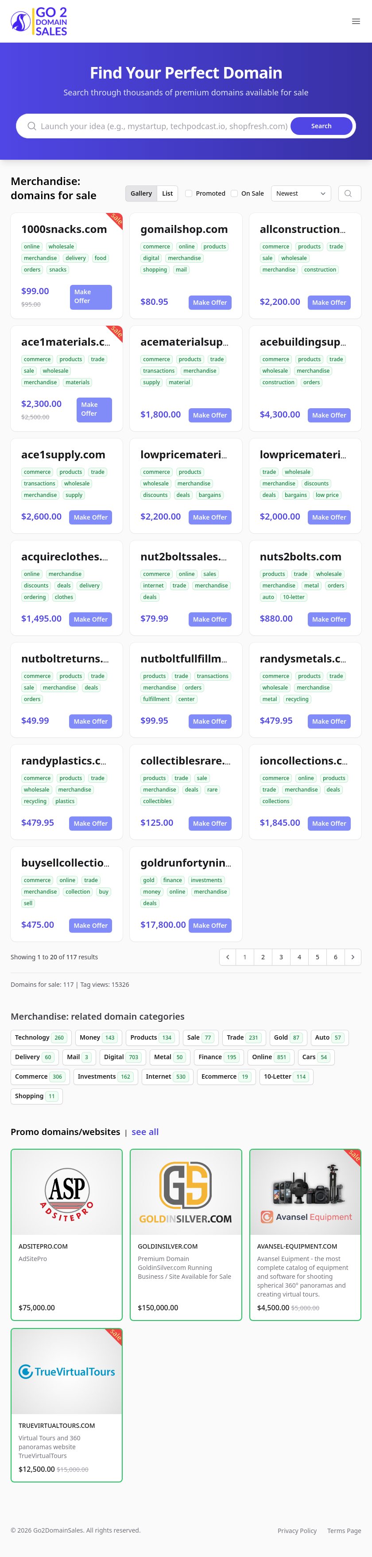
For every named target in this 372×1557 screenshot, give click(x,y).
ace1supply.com (63, 454)
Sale (200, 1038)
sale (268, 258)
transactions (158, 370)
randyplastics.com (69, 760)
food (100, 258)
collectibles (157, 801)
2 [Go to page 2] (263, 957)
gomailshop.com (184, 228)
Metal (170, 1057)
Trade (244, 1038)
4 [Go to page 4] (299, 957)
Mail (79, 1057)
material (179, 382)
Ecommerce (227, 1077)
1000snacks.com (64, 228)
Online (271, 1057)
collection (78, 891)
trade (336, 246)
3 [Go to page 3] (281, 957)
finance (172, 880)
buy (103, 891)
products (215, 246)
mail (181, 269)
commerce (156, 246)
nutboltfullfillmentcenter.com (219, 658)
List (167, 193)
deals (183, 495)
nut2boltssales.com (192, 556)
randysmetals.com (308, 658)
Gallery (141, 193)
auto (268, 597)
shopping (155, 269)
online (32, 246)
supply (151, 382)
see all (145, 1132)
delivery (75, 258)
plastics (64, 801)
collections (276, 801)
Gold (288, 1038)
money (151, 891)
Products (152, 1038)
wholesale (61, 246)
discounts (155, 495)
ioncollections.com (309, 760)
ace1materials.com (71, 341)
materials (77, 382)
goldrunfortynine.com (198, 862)
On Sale (252, 193)
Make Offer (82, 296)
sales (210, 574)
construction (320, 269)
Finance (219, 1057)
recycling (297, 699)
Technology (41, 1038)
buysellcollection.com (78, 862)
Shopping (36, 1096)
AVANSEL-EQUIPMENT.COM (297, 1246)
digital (151, 258)
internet (153, 585)
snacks (57, 269)
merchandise (40, 258)
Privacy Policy (297, 1530)
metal (311, 585)
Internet (167, 1077)
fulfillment (156, 699)
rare (212, 789)
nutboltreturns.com (73, 658)
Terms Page (344, 1530)
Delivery (34, 1057)
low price (327, 495)
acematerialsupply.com (202, 341)
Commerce (40, 1077)
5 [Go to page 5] (317, 957)
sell (28, 903)
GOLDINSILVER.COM (168, 1246)
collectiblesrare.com (193, 760)
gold (148, 880)
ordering (35, 597)
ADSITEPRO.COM (43, 1246)
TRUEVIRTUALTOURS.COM (57, 1425)
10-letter (294, 597)
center (186, 699)
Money (99, 1038)
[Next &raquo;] (353, 957)
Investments (106, 1077)
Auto (330, 1038)
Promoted (210, 193)
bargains (210, 495)
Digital (123, 1057)
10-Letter (286, 1077)
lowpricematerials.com (201, 454)
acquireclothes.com (73, 556)
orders (32, 269)
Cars (316, 1057)
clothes (64, 597)
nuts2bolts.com (301, 556)
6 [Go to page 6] (335, 957)
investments (206, 880)
